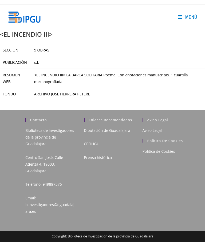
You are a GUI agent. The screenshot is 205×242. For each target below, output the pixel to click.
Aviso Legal (152, 130)
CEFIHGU (91, 143)
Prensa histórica (98, 157)
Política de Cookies (159, 151)
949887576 (52, 184)
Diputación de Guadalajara (107, 130)
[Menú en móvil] (187, 17)
